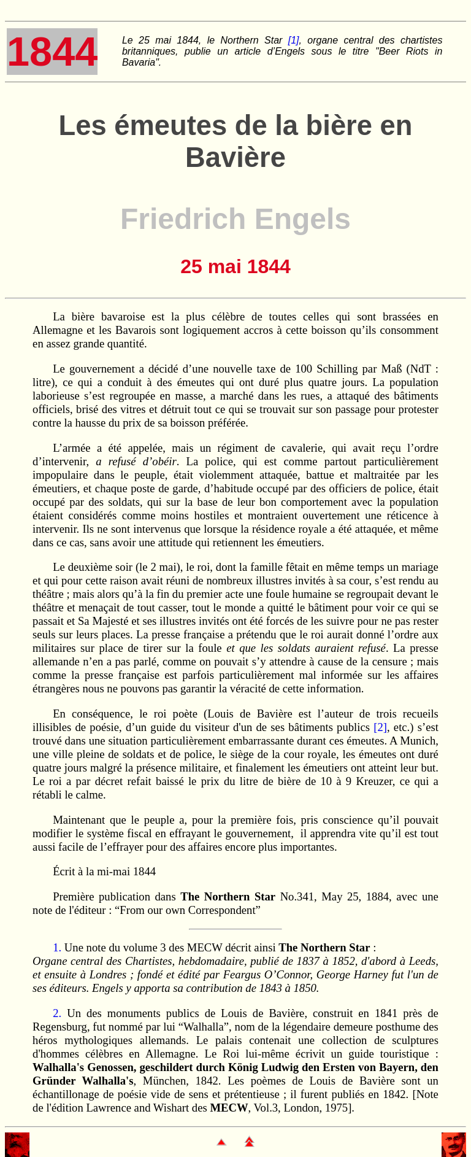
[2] (380, 727)
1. (57, 947)
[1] (293, 40)
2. (57, 1013)
